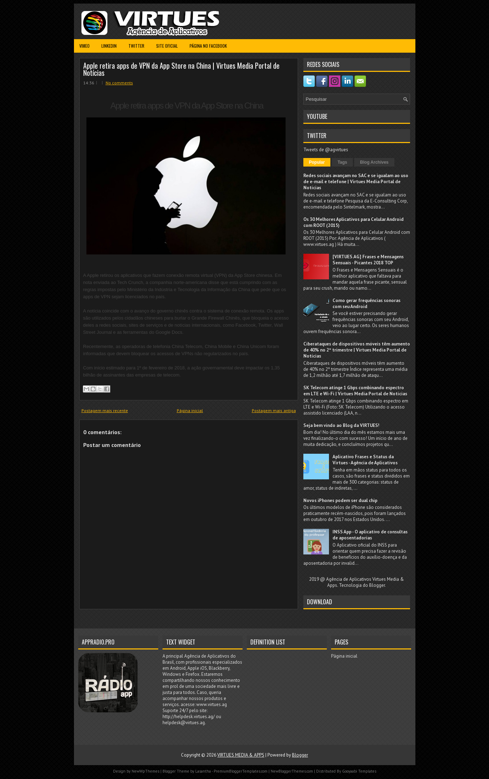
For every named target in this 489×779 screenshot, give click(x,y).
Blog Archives (374, 162)
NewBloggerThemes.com (292, 771)
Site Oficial (167, 46)
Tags (342, 162)
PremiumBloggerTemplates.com (240, 771)
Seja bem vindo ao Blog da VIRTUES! (341, 425)
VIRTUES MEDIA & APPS (240, 755)
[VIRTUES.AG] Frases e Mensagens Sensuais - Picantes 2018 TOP (368, 260)
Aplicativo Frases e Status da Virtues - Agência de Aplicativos (365, 460)
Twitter (136, 46)
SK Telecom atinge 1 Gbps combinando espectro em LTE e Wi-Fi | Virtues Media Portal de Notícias (355, 391)
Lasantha (203, 771)
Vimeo (84, 46)
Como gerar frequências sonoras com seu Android (366, 304)
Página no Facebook (208, 46)
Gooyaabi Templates (359, 771)
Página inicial (190, 410)
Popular (317, 162)
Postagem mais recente (104, 410)
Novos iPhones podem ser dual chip (340, 501)
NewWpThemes (145, 771)
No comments (119, 82)
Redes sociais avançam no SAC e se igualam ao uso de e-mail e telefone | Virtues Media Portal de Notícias (355, 182)
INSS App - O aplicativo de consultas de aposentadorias (370, 535)
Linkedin (109, 46)
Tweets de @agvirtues (325, 150)
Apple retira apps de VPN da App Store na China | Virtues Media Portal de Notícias (181, 69)
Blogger (377, 585)
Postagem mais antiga (274, 410)
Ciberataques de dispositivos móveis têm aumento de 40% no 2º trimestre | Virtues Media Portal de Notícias (356, 350)
